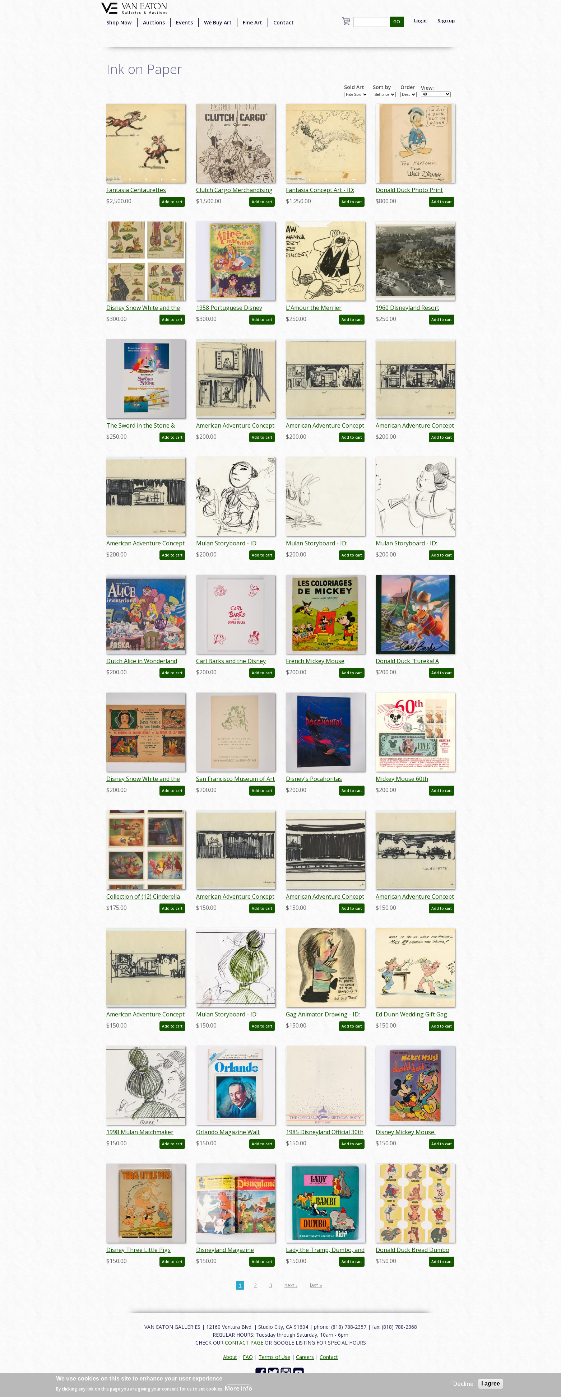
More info (238, 1388)
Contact (283, 22)
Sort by (382, 87)
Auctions (154, 22)
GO (396, 22)
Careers (305, 1357)
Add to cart (172, 201)
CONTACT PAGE (244, 1342)
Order (407, 87)
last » (316, 1285)
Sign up (446, 20)
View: (427, 87)
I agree (490, 1383)
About (230, 1357)
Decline (463, 1384)
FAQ (248, 1357)
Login (420, 20)
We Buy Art (218, 22)
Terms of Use (274, 1357)
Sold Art (354, 87)
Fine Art (252, 22)
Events (184, 22)
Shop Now (119, 22)
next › (290, 1285)
